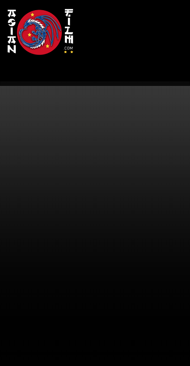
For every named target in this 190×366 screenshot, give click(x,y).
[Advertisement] (134, 35)
